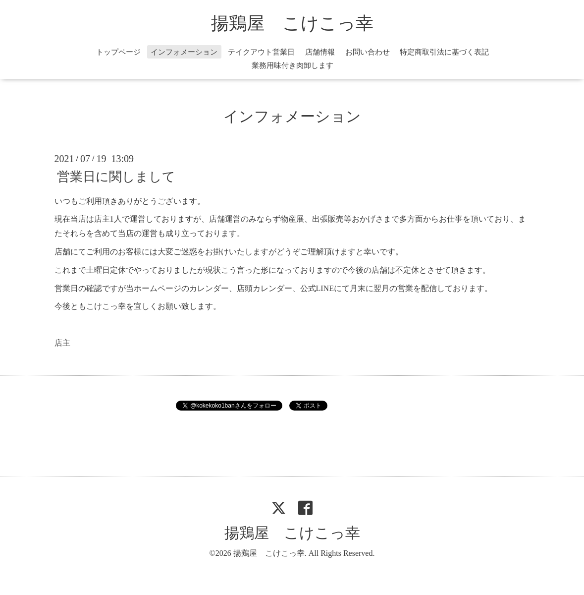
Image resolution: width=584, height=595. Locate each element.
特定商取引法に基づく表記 (444, 52)
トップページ (118, 52)
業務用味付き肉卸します (292, 65)
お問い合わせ (367, 52)
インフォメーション (184, 52)
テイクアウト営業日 (261, 52)
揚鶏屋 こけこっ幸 (292, 23)
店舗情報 (320, 52)
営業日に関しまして (116, 176)
